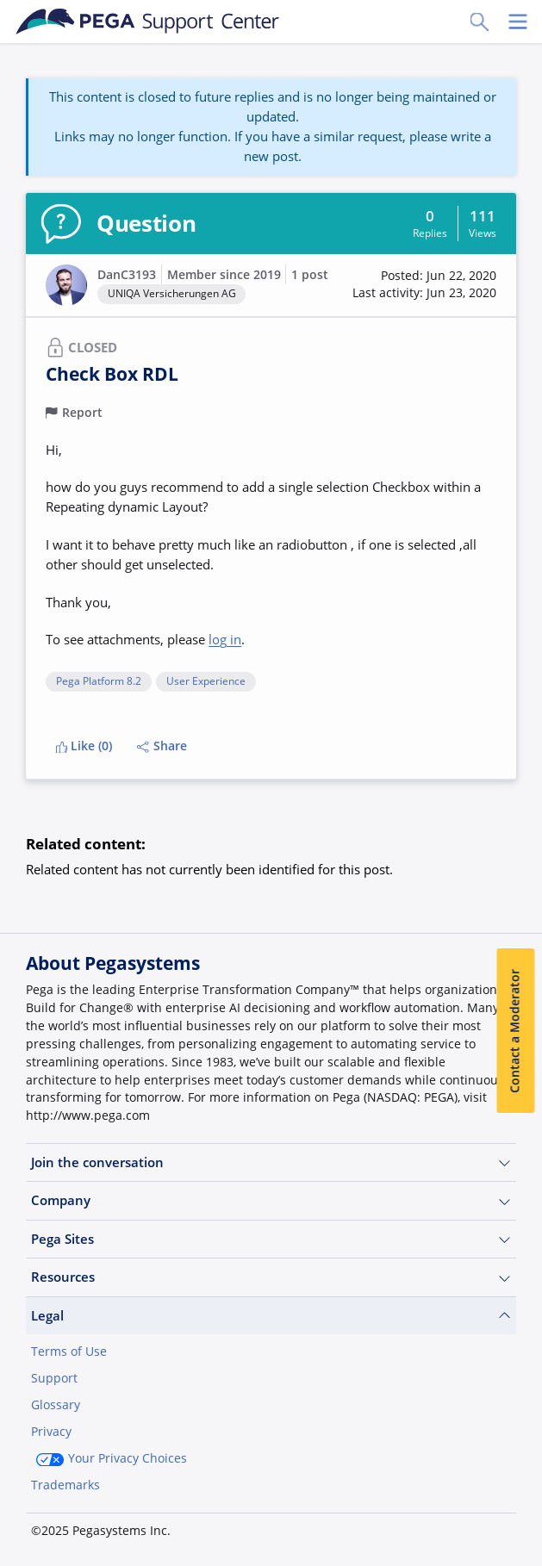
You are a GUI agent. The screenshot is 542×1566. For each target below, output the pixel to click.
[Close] (518, 1448)
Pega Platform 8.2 (98, 681)
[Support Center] (147, 21)
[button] (424, 284)
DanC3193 (126, 275)
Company (271, 1200)
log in (225, 639)
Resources (271, 1277)
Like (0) (84, 746)
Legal (271, 1316)
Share (162, 746)
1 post (309, 275)
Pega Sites (271, 1239)
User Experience (206, 681)
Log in (163, 1529)
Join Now (72, 1529)
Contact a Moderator (515, 1031)
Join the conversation (271, 1162)
